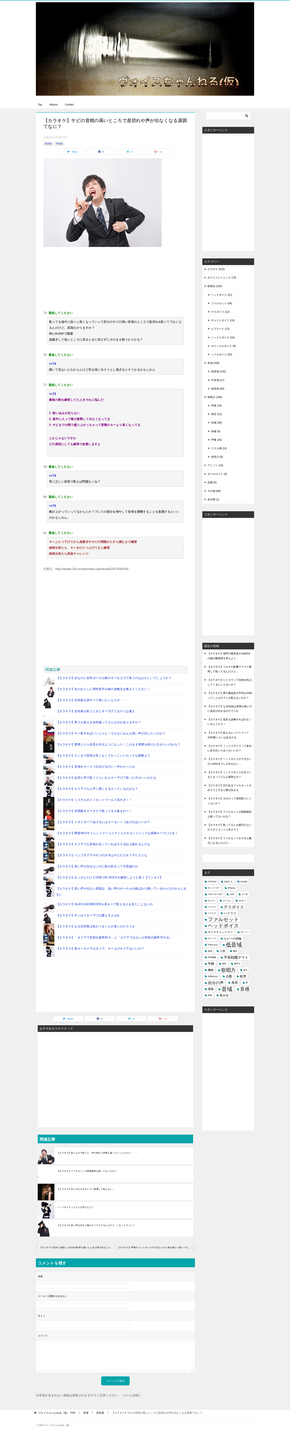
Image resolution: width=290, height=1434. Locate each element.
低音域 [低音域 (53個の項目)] (234, 945)
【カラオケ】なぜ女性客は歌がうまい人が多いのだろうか (95, 926)
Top (40, 104)
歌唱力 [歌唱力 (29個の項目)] (228, 970)
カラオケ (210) (216, 269)
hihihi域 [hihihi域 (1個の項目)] (243, 881)
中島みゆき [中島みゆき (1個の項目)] (213, 945)
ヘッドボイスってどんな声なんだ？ (75, 1207)
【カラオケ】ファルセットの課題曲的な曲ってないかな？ (87, 1171)
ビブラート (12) (220, 328)
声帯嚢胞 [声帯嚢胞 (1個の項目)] (212, 957)
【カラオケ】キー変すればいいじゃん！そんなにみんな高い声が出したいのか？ (110, 733)
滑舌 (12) (216, 414)
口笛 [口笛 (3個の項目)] (222, 951)
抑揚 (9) (215, 431)
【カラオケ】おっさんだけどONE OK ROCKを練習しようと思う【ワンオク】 (109, 877)
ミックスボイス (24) (223, 337)
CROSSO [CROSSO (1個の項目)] (212, 881)
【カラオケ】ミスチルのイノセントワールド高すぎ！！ (94, 799)
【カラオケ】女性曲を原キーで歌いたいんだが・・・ (92, 700)
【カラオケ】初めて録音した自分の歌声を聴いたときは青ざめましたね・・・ (77, 1247)
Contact (69, 104)
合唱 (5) (212, 482)
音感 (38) (216, 422)
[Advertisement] (115, 278)
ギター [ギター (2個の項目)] (242, 900)
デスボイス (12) (220, 311)
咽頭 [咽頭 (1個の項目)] (235, 951)
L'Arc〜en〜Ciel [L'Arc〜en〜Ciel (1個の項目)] (215, 894)
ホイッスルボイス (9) (223, 345)
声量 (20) (216, 439)
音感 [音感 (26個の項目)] (244, 988)
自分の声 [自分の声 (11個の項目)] (216, 983)
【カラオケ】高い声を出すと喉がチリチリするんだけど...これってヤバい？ (96, 1225)
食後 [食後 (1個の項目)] (210, 995)
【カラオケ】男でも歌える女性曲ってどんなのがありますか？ (98, 722)
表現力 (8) (217, 456)
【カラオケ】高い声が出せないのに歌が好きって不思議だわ (97, 866)
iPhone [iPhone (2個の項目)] (231, 888)
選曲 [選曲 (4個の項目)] (211, 989)
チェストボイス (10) (223, 320)
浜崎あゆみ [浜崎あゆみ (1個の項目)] (213, 976)
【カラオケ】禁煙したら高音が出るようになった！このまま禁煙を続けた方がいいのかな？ (118, 744)
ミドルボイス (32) (221, 354)
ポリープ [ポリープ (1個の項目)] (212, 938)
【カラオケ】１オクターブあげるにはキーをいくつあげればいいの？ (103, 822)
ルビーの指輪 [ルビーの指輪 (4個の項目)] (233, 938)
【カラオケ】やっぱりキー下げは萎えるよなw (87, 915)
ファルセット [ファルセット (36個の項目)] (223, 919)
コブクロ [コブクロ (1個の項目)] (212, 907)
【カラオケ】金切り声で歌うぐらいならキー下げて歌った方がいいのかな (106, 777)
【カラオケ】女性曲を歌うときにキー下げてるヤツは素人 (95, 711)
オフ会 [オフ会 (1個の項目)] (245, 894)
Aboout (53, 104)
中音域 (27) (217, 380)
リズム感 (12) (219, 448)
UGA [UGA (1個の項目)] (232, 894)
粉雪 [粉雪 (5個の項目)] (243, 976)
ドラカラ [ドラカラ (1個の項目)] (212, 913)
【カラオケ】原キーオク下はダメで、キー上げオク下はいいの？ (100, 948)
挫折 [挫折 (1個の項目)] (224, 963)
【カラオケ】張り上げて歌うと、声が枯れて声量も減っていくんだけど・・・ (97, 1153)
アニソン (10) (215, 465)
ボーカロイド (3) (217, 473)
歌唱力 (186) (215, 397)
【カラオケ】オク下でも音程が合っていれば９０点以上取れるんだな (103, 844)
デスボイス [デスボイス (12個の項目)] (234, 907)
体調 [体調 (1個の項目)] (210, 951)
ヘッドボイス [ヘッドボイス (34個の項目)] (223, 925)
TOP (56, 1412)
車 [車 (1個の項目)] (247, 982)
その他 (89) (214, 490)
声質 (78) (216, 405)
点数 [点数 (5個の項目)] (229, 976)
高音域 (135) (218, 371)
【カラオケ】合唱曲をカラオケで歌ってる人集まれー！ (94, 810)
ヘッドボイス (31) (221, 294)
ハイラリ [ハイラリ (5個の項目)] (230, 913)
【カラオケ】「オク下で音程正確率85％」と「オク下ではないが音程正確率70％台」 (114, 937)
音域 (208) (214, 362)
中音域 (59, 143)
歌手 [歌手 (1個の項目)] (245, 970)
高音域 (48, 143)
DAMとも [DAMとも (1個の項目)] (228, 881)
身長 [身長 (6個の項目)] (234, 982)
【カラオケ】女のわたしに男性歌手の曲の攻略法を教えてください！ (103, 689)
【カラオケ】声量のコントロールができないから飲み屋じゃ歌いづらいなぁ (156, 1247)
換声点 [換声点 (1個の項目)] (237, 963)
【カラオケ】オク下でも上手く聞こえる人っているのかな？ (97, 788)
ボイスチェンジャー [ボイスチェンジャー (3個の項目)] (220, 932)
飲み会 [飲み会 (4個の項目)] (224, 995)
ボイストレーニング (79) (222, 277)
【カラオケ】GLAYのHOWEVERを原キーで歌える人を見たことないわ (104, 904)
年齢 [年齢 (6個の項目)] (211, 963)
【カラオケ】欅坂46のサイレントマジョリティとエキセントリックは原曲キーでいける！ (117, 833)
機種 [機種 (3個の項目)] (210, 970)
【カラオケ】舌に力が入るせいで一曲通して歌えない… (85, 1189)
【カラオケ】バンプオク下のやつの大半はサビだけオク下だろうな (101, 855)
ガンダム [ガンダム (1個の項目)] (227, 900)
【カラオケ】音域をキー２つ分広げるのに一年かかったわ (95, 766)
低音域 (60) (217, 388)
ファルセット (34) (221, 303)
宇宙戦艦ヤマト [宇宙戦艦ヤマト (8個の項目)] (236, 957)
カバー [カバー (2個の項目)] (211, 900)
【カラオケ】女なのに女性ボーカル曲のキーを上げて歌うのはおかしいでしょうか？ (113, 678)
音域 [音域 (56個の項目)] (227, 989)
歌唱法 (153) (215, 286)
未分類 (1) (213, 499)
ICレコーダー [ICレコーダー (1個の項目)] (214, 888)
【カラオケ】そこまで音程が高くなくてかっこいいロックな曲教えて (103, 755)
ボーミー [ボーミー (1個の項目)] (245, 932)
